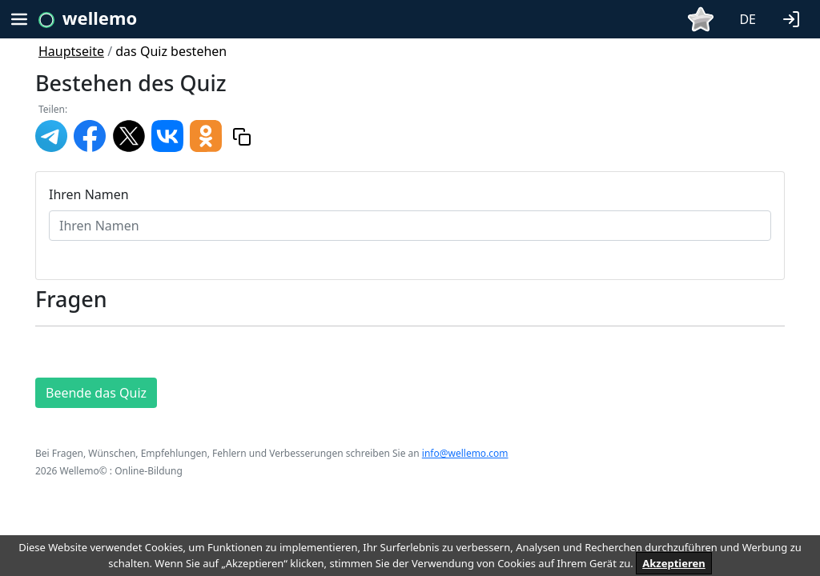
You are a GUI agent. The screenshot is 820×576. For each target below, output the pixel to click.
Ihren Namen (89, 194)
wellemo (99, 18)
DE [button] (747, 19)
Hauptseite (71, 51)
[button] (794, 17)
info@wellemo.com (465, 453)
